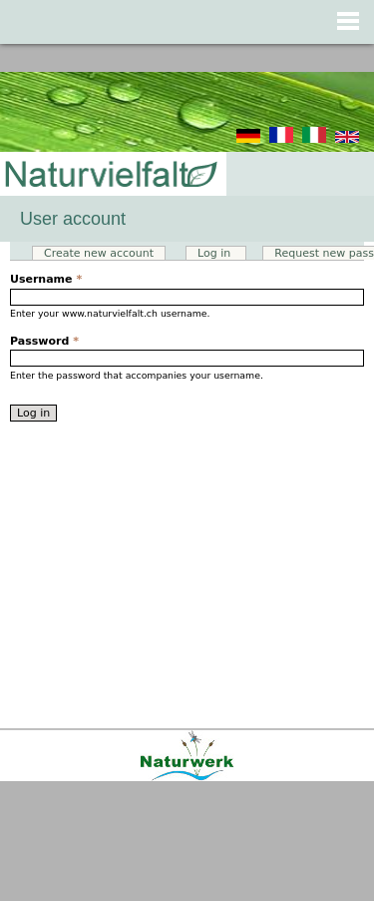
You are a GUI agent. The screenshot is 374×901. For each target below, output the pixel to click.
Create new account (99, 253)
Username (46, 279)
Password (44, 341)
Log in (221, 253)
